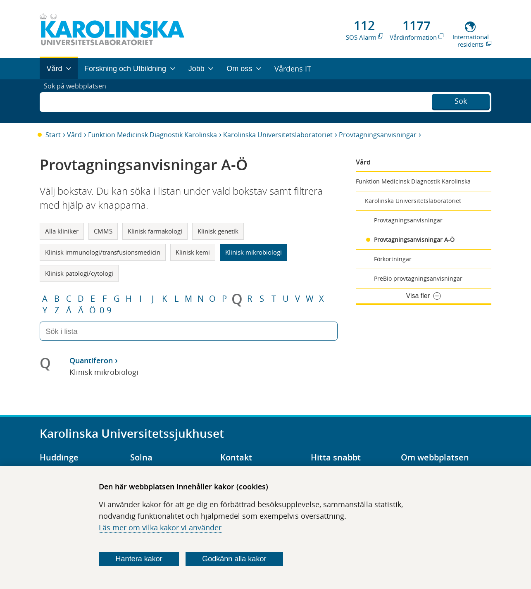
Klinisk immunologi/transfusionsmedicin (102, 252)
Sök (461, 100)
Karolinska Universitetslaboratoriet (278, 134)
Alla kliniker (62, 231)
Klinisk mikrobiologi (253, 252)
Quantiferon (91, 360)
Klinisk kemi (193, 252)
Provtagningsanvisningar (378, 134)
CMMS (103, 231)
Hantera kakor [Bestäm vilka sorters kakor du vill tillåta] (139, 559)
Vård (74, 134)
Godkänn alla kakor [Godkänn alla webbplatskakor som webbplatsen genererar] (234, 559)
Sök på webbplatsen (79, 101)
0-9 (105, 310)
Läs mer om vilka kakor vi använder (160, 527)
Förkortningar (393, 259)
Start (53, 134)
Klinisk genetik (218, 231)
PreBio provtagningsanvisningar (418, 278)
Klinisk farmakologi (155, 231)
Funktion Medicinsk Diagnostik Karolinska (152, 134)
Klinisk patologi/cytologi (79, 273)
